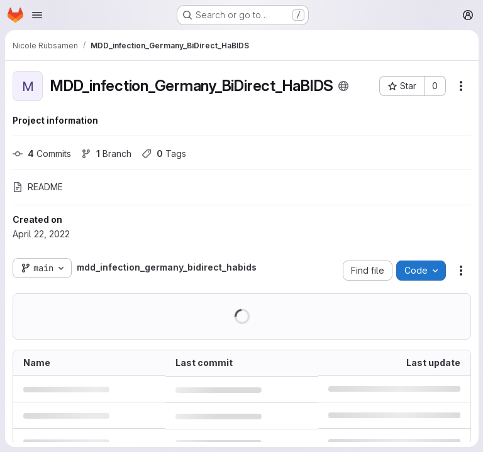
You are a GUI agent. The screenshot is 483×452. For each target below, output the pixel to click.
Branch (106, 153)
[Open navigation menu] (37, 15)
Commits (42, 153)
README (38, 186)
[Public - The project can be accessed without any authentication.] (343, 86)
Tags (164, 153)
